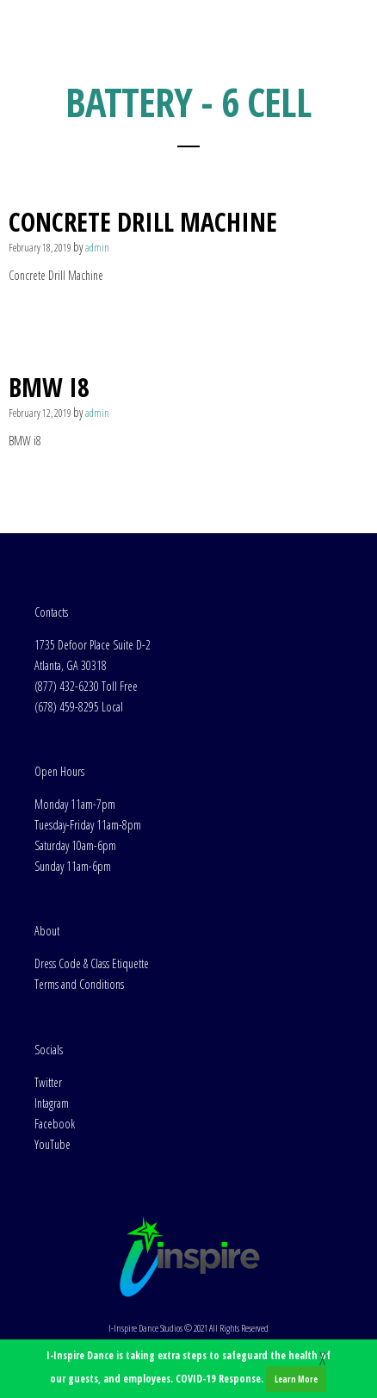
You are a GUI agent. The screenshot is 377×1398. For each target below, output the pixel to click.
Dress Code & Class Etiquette (91, 963)
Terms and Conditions (79, 984)
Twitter (48, 1082)
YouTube (52, 1144)
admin (97, 247)
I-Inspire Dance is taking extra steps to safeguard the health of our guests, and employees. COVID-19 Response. (188, 1370)
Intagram (51, 1103)
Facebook (54, 1123)
